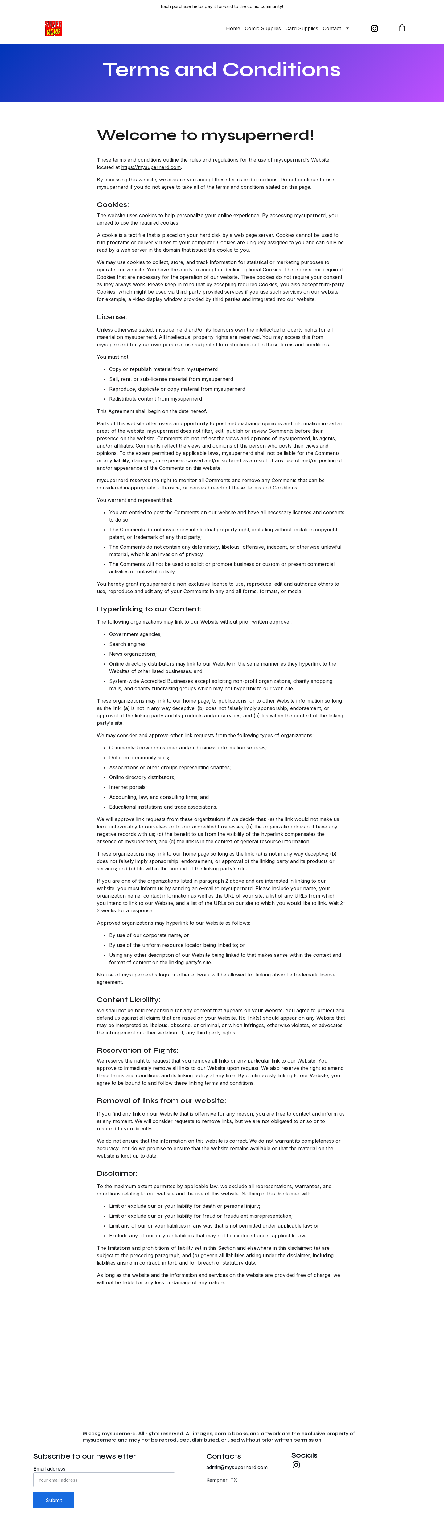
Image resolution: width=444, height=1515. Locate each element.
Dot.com (119, 786)
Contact (332, 28)
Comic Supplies (263, 28)
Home (233, 28)
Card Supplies (302, 28)
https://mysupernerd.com (151, 195)
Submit (54, 1500)
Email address (49, 1469)
